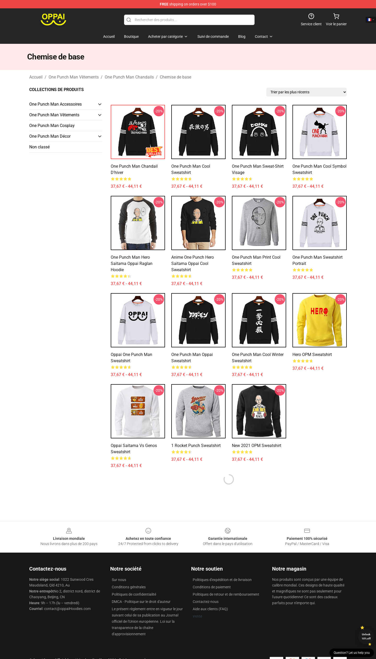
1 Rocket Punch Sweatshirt (196, 445)
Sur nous (119, 580)
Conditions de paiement (212, 587)
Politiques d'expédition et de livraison (222, 580)
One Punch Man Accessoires (55, 104)
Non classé (39, 146)
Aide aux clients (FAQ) (210, 609)
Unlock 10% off (366, 636)
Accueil (36, 77)
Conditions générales (129, 587)
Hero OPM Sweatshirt (312, 354)
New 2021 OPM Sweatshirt (256, 445)
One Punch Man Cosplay (52, 125)
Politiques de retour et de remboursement (226, 594)
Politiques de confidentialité (134, 594)
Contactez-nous (206, 602)
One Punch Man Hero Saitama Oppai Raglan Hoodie (131, 263)
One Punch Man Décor (49, 136)
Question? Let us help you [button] (352, 653)
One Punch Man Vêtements (74, 77)
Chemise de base (175, 77)
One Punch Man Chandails (129, 77)
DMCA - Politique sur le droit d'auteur (141, 602)
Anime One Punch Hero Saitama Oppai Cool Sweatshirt (192, 263)
